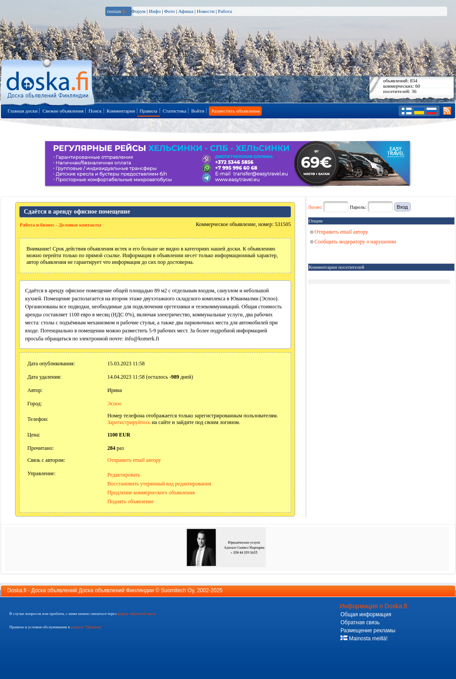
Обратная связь (360, 622)
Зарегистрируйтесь (129, 422)
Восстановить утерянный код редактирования (159, 484)
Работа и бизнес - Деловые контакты (60, 224)
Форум (138, 11)
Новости (206, 11)
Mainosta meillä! (364, 638)
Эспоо (115, 403)
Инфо (154, 11)
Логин (314, 207)
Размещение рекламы (368, 630)
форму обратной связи (136, 613)
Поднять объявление (131, 501)
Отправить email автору (134, 460)
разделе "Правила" (86, 627)
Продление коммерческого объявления (151, 492)
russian (116, 11)
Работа (225, 11)
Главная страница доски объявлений (48, 81)
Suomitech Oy (177, 590)
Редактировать (124, 475)
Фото (169, 11)
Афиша (185, 11)
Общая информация (365, 614)
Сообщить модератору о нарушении (353, 241)
